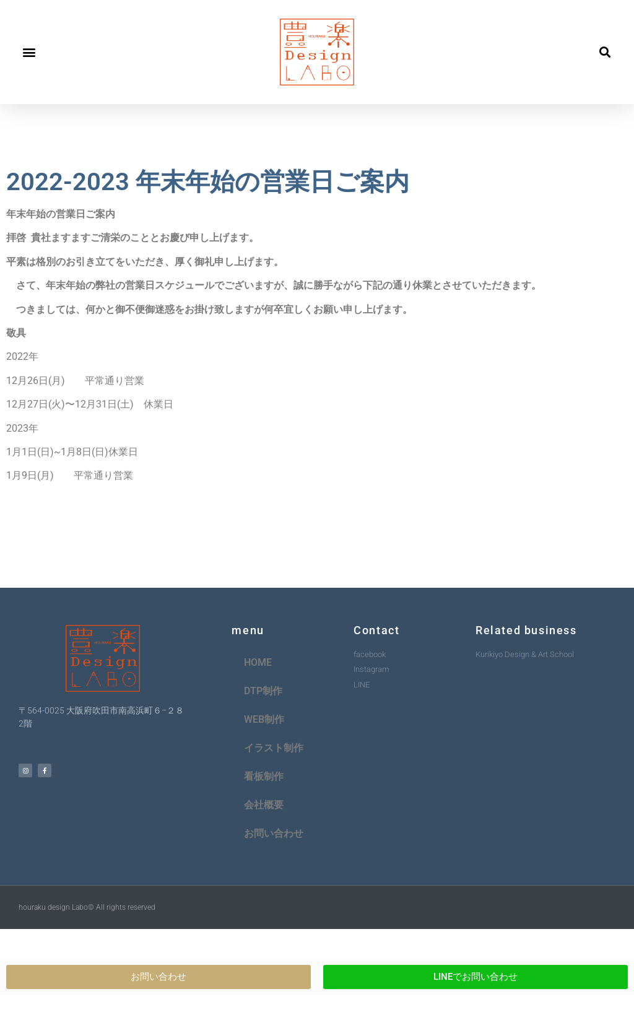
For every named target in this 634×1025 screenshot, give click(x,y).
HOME (258, 662)
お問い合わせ (273, 833)
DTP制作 (263, 691)
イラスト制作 (273, 748)
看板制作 (264, 776)
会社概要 (264, 805)
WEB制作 (264, 719)
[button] (29, 52)
